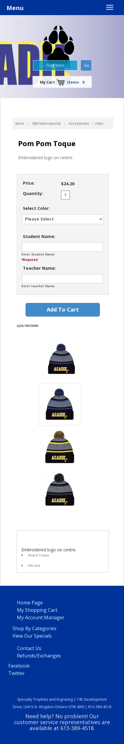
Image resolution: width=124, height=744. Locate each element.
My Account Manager (41, 617)
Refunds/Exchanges (39, 655)
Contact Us (29, 648)
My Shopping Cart (37, 610)
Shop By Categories (34, 628)
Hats (99, 123)
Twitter (16, 673)
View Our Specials (32, 636)
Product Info (33, 536)
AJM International (46, 123)
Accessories (79, 123)
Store (19, 123)
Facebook (19, 665)
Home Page (30, 602)
